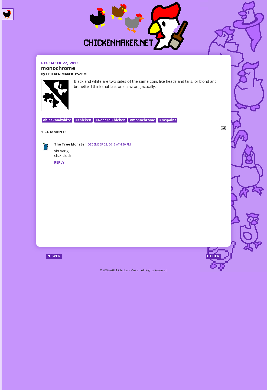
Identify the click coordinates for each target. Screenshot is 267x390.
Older (213, 256)
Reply (59, 162)
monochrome (58, 68)
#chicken (83, 120)
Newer (54, 256)
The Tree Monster (70, 144)
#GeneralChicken (110, 120)
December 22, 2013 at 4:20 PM (109, 144)
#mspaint (167, 120)
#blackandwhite (57, 120)
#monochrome (142, 120)
